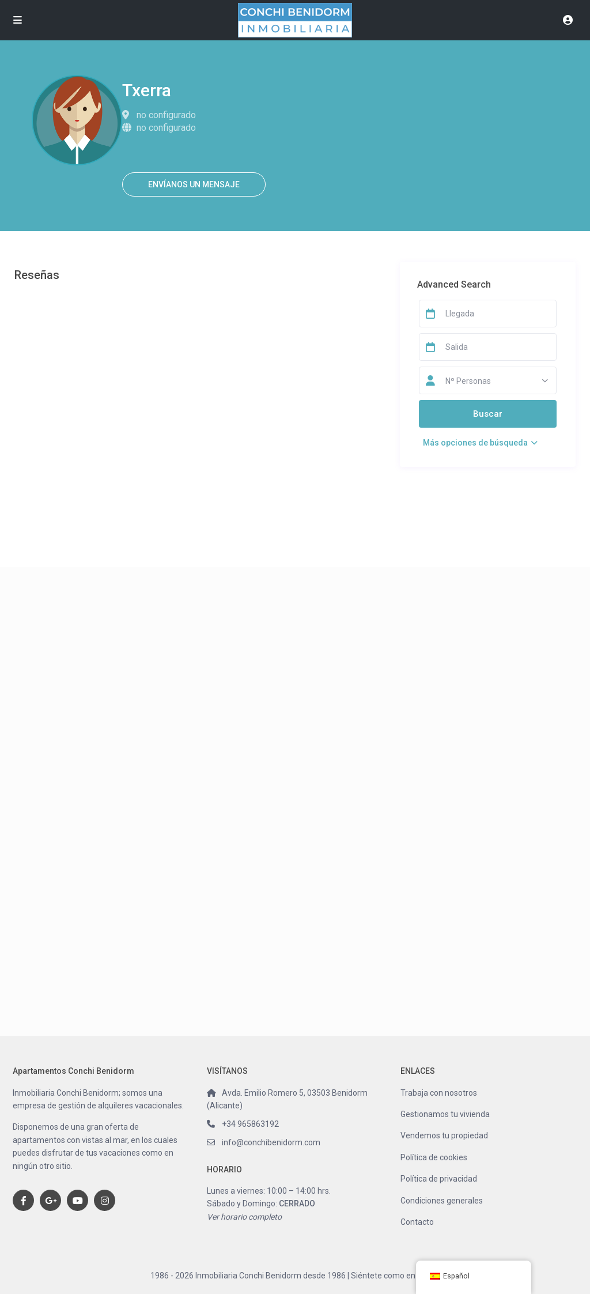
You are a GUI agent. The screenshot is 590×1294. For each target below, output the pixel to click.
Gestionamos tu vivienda (445, 1114)
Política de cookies (433, 1157)
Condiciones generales (441, 1200)
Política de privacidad (438, 1178)
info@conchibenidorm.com (271, 1142)
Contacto (417, 1222)
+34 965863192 (250, 1124)
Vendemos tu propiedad (444, 1135)
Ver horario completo (244, 1216)
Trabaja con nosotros (438, 1092)
